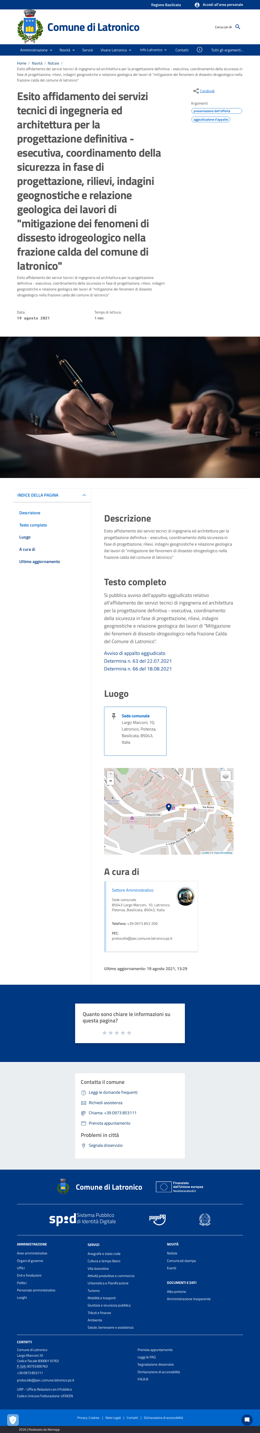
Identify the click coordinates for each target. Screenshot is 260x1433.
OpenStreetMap (223, 852)
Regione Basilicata (166, 5)
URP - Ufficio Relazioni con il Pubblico (44, 1389)
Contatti (24, 1341)
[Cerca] (238, 27)
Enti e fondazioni (29, 1275)
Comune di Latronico (93, 26)
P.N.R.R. (143, 1379)
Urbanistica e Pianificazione (108, 1283)
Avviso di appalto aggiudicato (134, 653)
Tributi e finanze (99, 1312)
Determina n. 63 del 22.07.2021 (138, 661)
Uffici (21, 1268)
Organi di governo (30, 1260)
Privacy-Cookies (88, 1417)
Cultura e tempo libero (104, 1261)
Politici (22, 1283)
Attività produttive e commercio (111, 1275)
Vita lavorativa (98, 1268)
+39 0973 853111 (30, 1373)
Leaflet (205, 852)
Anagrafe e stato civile (104, 1253)
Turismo (94, 1290)
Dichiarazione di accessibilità (159, 1372)
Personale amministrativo (36, 1290)
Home (21, 63)
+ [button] (110, 774)
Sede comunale (136, 716)
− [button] (110, 781)
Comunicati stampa (181, 1260)
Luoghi (22, 1297)
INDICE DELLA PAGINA (37, 495)
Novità (37, 63)
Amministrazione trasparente (189, 1299)
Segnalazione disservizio (156, 1364)
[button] (218, 5)
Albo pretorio (176, 1291)
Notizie (53, 63)
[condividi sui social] (203, 91)
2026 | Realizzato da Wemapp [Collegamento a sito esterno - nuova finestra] (39, 1429)
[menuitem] (149, 49)
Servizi (93, 1244)
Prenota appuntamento (155, 1349)
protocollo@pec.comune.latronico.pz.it (45, 1380)
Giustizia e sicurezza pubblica (109, 1305)
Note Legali (113, 1417)
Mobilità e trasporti (102, 1298)
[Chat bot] (247, 1420)
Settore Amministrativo (133, 890)
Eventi (171, 1268)
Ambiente (95, 1320)
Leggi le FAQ (147, 1357)
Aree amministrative (32, 1253)
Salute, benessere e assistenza (111, 1327)
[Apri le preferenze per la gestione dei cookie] (13, 1420)
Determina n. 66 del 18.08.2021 (138, 668)
